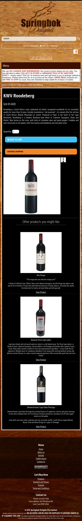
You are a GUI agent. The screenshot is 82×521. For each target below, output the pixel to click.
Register (34, 46)
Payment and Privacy (41, 482)
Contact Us (41, 461)
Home (4, 84)
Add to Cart (14, 139)
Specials (41, 455)
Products (12, 84)
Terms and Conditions (41, 488)
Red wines (22, 84)
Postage (41, 485)
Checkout (54, 46)
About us (41, 452)
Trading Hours (41, 458)
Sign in (26, 46)
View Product (41, 292)
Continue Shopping (15, 151)
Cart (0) (44, 46)
